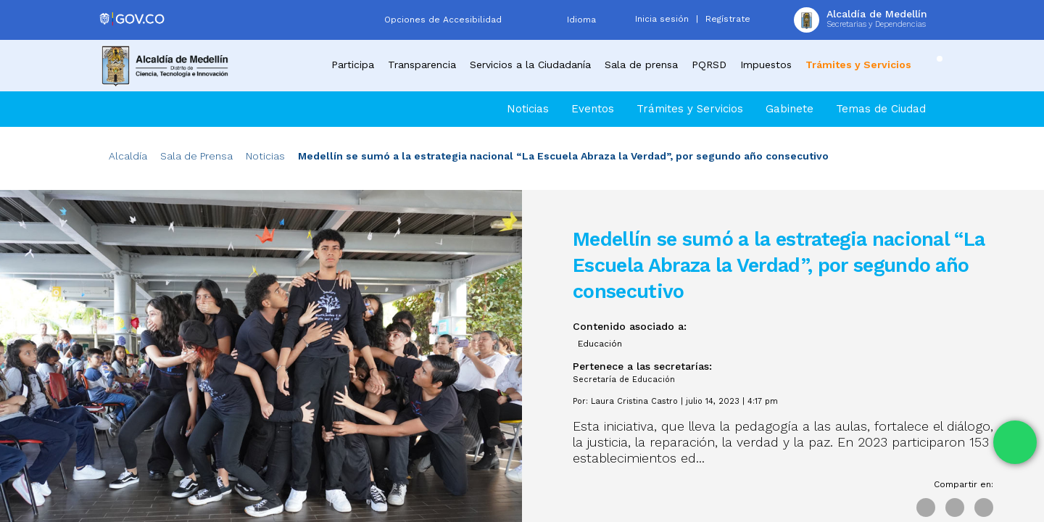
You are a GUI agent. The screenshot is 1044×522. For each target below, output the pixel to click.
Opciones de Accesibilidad (443, 19)
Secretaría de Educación (624, 379)
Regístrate (727, 19)
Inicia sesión (662, 19)
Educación (600, 344)
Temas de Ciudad (881, 108)
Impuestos (766, 64)
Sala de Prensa (196, 156)
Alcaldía (128, 156)
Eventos (592, 108)
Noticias (528, 108)
